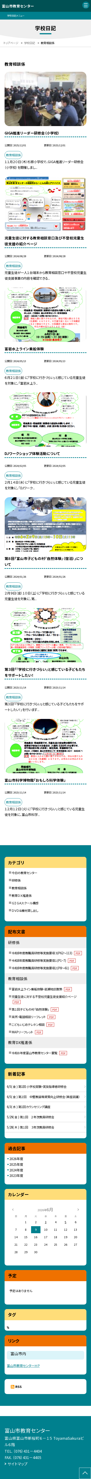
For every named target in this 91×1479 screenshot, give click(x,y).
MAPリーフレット (27, 1032)
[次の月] (78, 1209)
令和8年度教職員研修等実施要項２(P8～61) (45, 968)
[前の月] (12, 1209)
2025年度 (16, 1164)
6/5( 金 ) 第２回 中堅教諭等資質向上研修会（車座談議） (43, 1096)
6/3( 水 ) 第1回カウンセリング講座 (28, 1106)
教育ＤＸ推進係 (22, 895)
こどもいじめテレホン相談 (33, 1024)
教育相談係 (19, 888)
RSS (18, 1386)
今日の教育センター (24, 872)
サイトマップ (18, 1464)
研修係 (16, 880)
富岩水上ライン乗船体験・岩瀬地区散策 (42, 989)
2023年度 (16, 1175)
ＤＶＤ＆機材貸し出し (25, 910)
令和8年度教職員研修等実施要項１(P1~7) (44, 960)
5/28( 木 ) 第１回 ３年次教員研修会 (30, 1127)
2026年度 (16, 1158)
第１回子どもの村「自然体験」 (35, 1009)
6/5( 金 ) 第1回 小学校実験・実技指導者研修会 (37, 1086)
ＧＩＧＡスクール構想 (25, 903)
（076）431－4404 (27, 1451)
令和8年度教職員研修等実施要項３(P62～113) (47, 953)
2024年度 (16, 1170)
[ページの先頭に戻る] (85, 1473)
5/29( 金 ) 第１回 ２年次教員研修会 (30, 1117)
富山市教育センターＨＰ (23, 1365)
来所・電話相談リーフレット (33, 1016)
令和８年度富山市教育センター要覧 (39, 1053)
